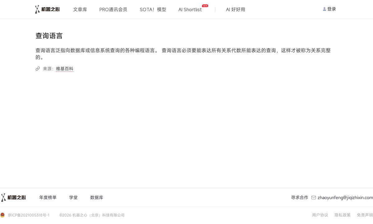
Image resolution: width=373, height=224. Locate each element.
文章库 (80, 9)
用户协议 (320, 215)
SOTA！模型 (153, 9)
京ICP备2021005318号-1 (28, 214)
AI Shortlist (193, 8)
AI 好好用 (235, 9)
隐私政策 (342, 215)
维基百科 (64, 69)
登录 (329, 9)
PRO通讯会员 (113, 9)
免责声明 (365, 215)
